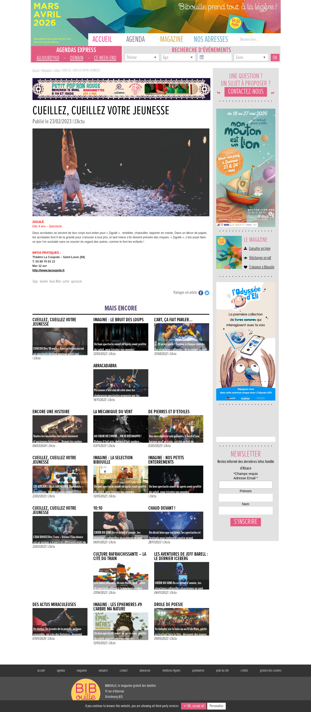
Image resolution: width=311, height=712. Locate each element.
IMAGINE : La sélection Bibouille (113, 460)
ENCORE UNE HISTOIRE (51, 412)
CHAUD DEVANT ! (161, 508)
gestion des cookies (270, 670)
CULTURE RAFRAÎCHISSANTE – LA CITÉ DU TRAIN (119, 556)
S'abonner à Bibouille (261, 267)
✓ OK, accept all (193, 706)
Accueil (36, 70)
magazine (82, 670)
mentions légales (171, 670)
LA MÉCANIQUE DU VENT (112, 412)
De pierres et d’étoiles (169, 412)
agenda (61, 670)
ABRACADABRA (105, 366)
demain (76, 58)
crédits (244, 670)
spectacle (76, 281)
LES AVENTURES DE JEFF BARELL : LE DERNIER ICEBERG (181, 556)
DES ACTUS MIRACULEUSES (54, 604)
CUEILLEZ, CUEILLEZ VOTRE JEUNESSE (54, 322)
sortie (66, 281)
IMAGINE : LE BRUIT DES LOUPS (118, 320)
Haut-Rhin (55, 281)
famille (44, 281)
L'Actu (57, 70)
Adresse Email (230, 486)
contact (124, 670)
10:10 (97, 508)
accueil (41, 670)
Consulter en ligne (259, 249)
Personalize (216, 706)
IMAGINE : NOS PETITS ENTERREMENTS (166, 460)
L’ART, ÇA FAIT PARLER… (173, 320)
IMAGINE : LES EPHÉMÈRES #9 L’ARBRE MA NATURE (117, 606)
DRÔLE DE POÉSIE (168, 604)
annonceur (144, 670)
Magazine (47, 70)
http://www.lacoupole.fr (48, 270)
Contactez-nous (246, 92)
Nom (221, 522)
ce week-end (105, 58)
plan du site (222, 670)
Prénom (224, 504)
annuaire (103, 670)
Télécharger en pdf (260, 258)
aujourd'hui (48, 58)
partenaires (198, 670)
